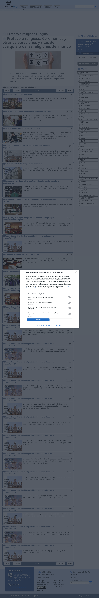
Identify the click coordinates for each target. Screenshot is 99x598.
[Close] (76, 272)
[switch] (69, 297)
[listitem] (49, 294)
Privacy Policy (58, 325)
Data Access (49, 325)
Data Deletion (40, 325)
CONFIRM (38, 319)
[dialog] (49, 299)
